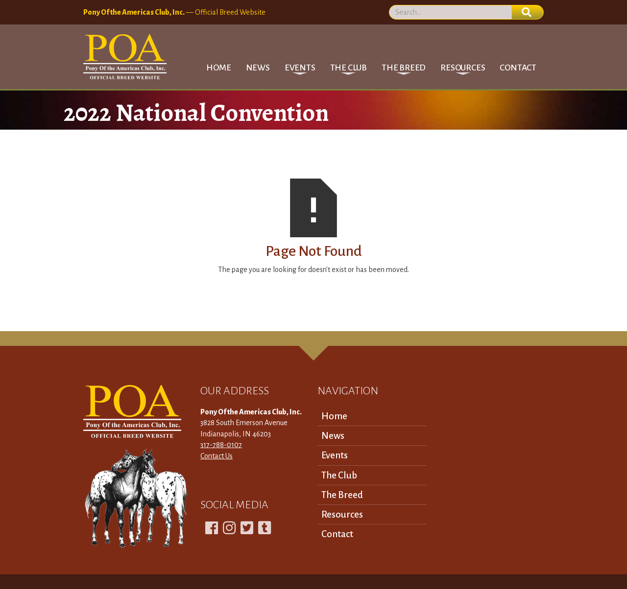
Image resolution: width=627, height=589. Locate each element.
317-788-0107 (221, 445)
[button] (300, 67)
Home (218, 67)
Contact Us (216, 456)
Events (334, 455)
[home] (125, 56)
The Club (339, 475)
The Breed (342, 495)
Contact (518, 67)
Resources (342, 514)
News (258, 67)
